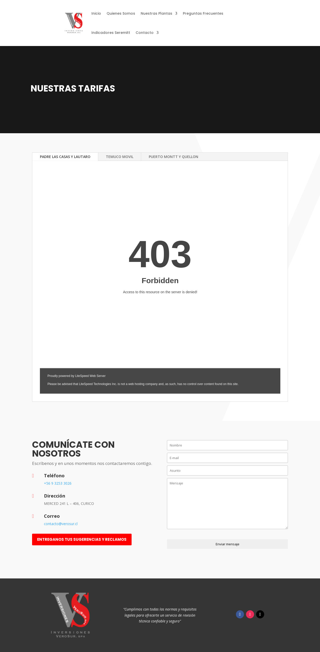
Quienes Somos (121, 13)
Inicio (96, 13)
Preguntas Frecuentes (203, 13)
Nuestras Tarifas (73, 88)
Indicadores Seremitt (110, 32)
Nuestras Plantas (156, 13)
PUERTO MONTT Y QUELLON (173, 156)
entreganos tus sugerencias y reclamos (82, 539)
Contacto (145, 32)
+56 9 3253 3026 (57, 483)
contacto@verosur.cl (61, 523)
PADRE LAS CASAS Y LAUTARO (65, 156)
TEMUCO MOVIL (119, 156)
